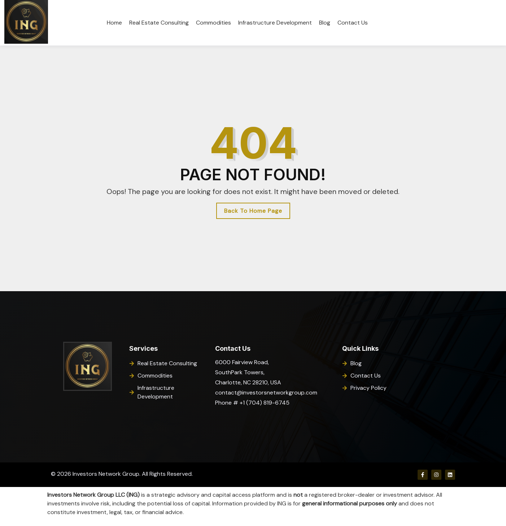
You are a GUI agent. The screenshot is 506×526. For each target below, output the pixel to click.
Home (114, 22)
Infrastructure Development (275, 22)
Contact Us (352, 22)
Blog (324, 22)
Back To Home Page (253, 211)
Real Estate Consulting (159, 22)
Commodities (213, 22)
